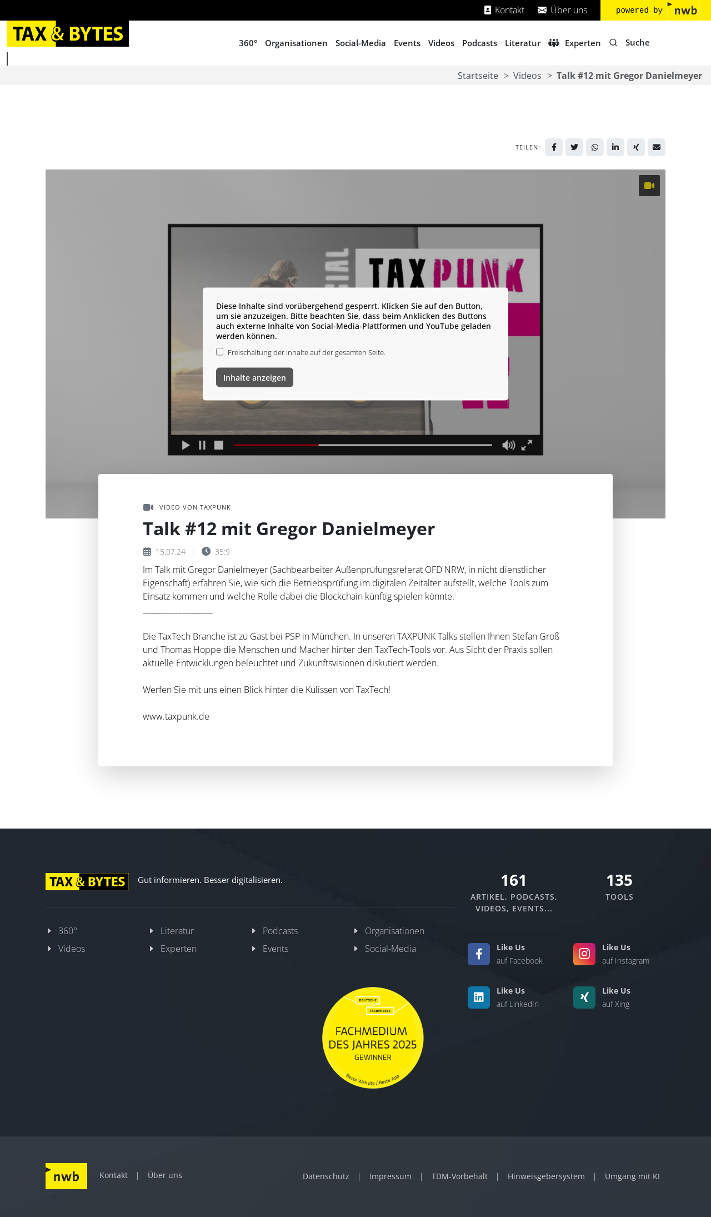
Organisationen (394, 931)
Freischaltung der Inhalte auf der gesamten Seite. (306, 352)
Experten (179, 948)
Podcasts (280, 931)
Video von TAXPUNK (187, 507)
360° (67, 931)
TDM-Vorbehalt (460, 1176)
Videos (527, 75)
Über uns (562, 10)
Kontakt (504, 10)
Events (275, 948)
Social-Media (390, 948)
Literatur (177, 931)
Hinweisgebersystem (546, 1176)
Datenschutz (326, 1176)
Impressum (390, 1176)
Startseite (478, 75)
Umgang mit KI (632, 1176)
